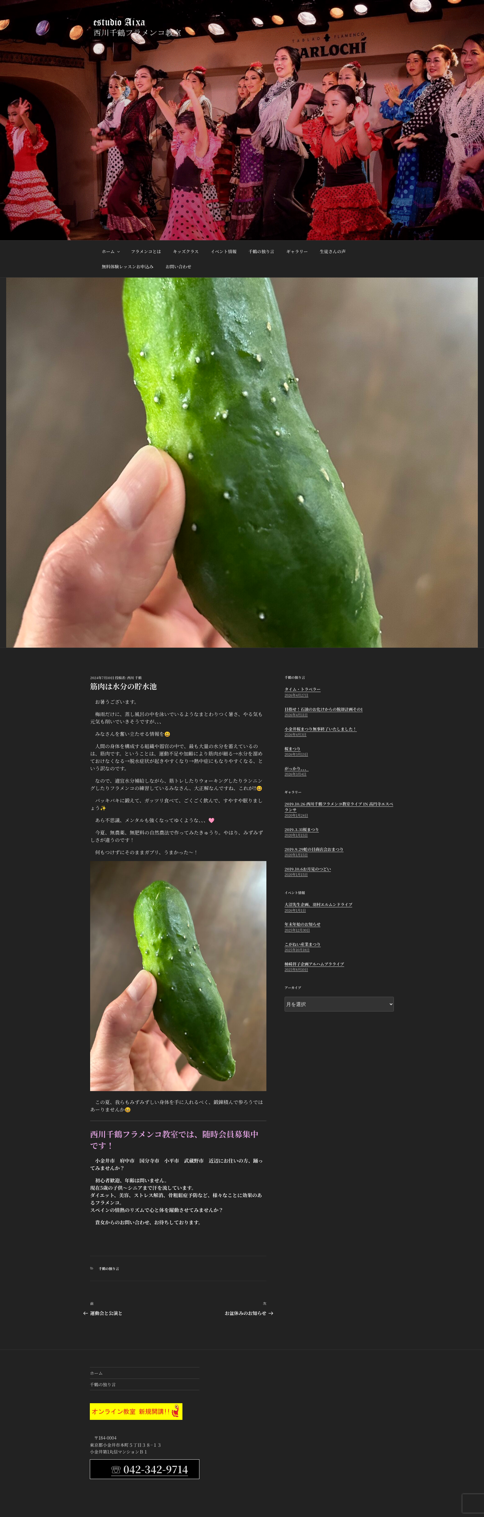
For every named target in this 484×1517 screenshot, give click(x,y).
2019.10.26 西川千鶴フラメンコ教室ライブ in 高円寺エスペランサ (339, 806)
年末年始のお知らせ (303, 924)
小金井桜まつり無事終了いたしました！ (321, 729)
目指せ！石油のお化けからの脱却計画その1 (324, 709)
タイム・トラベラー (303, 689)
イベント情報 (223, 251)
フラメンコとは (146, 251)
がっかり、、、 (297, 768)
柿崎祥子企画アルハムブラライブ (314, 964)
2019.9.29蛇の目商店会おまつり (314, 849)
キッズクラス (185, 251)
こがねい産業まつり (303, 944)
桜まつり (293, 749)
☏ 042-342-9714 (149, 1469)
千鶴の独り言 (261, 251)
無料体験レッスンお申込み (128, 266)
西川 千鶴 (134, 677)
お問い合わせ (178, 266)
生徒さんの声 (333, 251)
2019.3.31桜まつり (302, 829)
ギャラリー (297, 251)
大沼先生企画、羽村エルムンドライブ (319, 904)
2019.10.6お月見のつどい (308, 869)
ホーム (111, 251)
